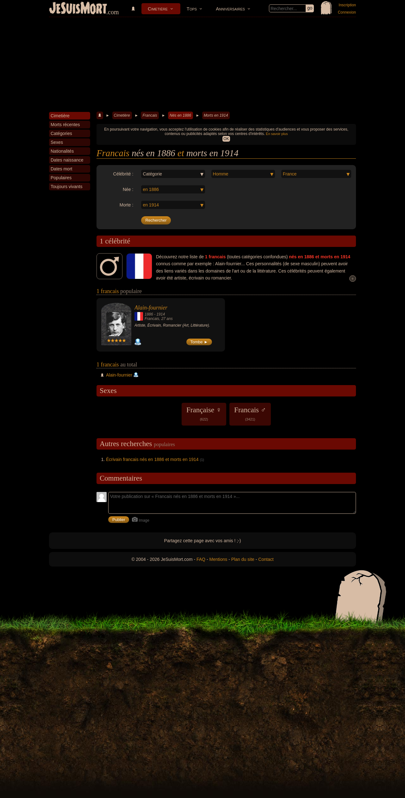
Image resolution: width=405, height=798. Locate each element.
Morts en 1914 (216, 115)
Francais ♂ (250, 413)
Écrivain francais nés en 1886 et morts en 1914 (152, 459)
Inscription (347, 5)
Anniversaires (230, 8)
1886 (149, 314)
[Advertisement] (202, 64)
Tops (192, 8)
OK (226, 139)
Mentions (218, 559)
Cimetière (158, 8)
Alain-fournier (150, 307)
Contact (265, 559)
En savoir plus (277, 134)
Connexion (347, 12)
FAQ (200, 559)
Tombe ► (199, 342)
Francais (149, 115)
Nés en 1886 (180, 115)
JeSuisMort (78, 9)
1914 (160, 314)
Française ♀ (203, 413)
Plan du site (242, 559)
